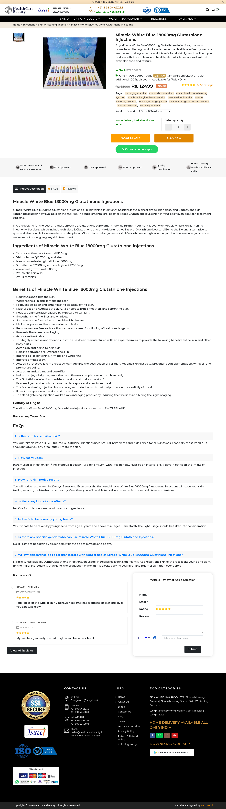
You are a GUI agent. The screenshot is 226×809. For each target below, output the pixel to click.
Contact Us (124, 711)
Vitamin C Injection (127, 105)
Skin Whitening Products (65, 18)
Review (144, 616)
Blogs (121, 706)
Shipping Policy (127, 744)
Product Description (29, 188)
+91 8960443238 (80, 708)
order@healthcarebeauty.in (87, 732)
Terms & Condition (129, 726)
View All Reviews (22, 650)
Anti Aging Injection (136, 93)
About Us (123, 701)
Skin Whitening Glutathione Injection (189, 101)
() (216, 9)
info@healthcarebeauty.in (86, 735)
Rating (143, 609)
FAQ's (53, 188)
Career (122, 721)
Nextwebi (207, 805)
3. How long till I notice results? (38, 479)
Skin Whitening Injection (54, 24)
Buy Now (174, 138)
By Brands (172, 18)
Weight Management (110, 18)
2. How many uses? (29, 457)
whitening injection (150, 105)
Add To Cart (130, 138)
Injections (145, 18)
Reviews (69, 188)
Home (17, 24)
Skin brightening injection (153, 101)
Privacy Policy (126, 731)
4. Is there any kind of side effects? (40, 501)
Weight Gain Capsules (189, 710)
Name (144, 594)
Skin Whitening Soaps (174, 701)
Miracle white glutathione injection (146, 97)
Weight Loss (157, 714)
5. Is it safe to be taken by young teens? (44, 519)
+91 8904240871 (80, 712)
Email (143, 601)
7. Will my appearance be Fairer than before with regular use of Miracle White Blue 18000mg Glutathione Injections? (99, 554)
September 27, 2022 (29, 592)
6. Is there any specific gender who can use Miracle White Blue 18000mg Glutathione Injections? (84, 537)
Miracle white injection (180, 97)
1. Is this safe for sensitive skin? (37, 436)
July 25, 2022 (26, 627)
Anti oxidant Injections (161, 93)
